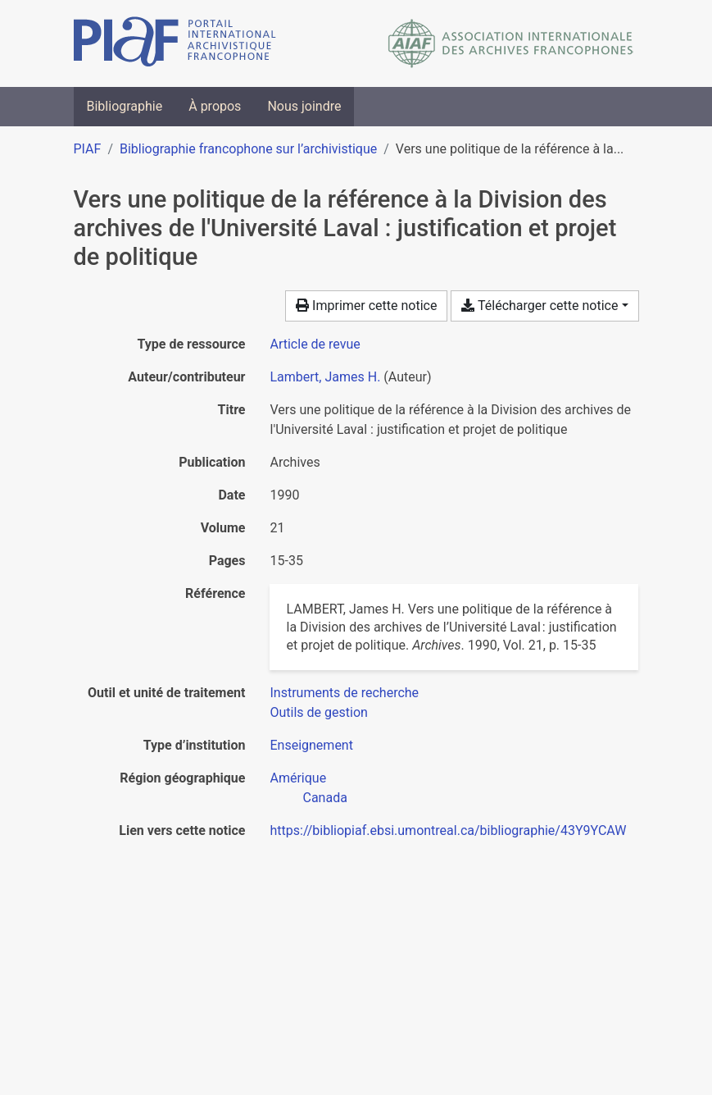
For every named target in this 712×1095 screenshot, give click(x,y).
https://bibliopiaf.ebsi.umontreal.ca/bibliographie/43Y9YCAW (448, 830)
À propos (214, 106)
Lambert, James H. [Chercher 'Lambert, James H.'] (325, 377)
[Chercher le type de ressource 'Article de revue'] (315, 344)
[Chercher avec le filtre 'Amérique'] (298, 778)
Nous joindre (304, 106)
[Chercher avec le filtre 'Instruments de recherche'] (344, 692)
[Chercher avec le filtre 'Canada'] (324, 797)
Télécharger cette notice (539, 305)
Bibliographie (125, 106)
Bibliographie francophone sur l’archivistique (248, 149)
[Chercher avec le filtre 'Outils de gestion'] (318, 712)
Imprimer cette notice (366, 305)
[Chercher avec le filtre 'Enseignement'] (311, 745)
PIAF (88, 149)
